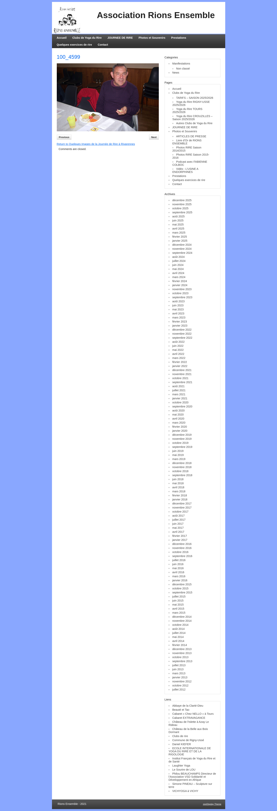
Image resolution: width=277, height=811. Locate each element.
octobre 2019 (180, 442)
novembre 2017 (182, 507)
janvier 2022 (179, 366)
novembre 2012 (182, 681)
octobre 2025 (180, 208)
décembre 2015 (182, 584)
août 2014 (178, 628)
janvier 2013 (179, 677)
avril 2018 (178, 487)
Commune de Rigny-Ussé (188, 740)
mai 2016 (178, 568)
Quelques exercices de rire (74, 44)
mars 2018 (178, 491)
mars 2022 (178, 357)
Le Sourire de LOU (183, 769)
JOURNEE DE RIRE (120, 37)
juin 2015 (177, 600)
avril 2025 (178, 228)
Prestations (178, 37)
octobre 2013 (180, 657)
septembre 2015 (182, 592)
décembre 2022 (182, 329)
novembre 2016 (182, 548)
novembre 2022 (182, 333)
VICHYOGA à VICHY (185, 791)
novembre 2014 (182, 620)
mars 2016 (178, 576)
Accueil (62, 37)
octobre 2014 (180, 624)
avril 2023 (178, 313)
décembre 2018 (182, 463)
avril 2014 (178, 641)
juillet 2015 (179, 596)
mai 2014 (178, 636)
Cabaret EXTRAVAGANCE (188, 717)
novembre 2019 (182, 438)
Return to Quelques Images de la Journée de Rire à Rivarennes (96, 144)
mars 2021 (178, 394)
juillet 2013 (179, 665)
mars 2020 (178, 422)
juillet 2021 (179, 390)
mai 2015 (178, 604)
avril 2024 (178, 273)
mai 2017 (178, 527)
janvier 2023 (179, 325)
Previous (64, 137)
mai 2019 (178, 455)
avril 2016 (178, 572)
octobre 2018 (180, 471)
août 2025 (178, 216)
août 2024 (178, 256)
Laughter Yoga (181, 765)
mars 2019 (178, 459)
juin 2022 (177, 345)
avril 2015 (178, 608)
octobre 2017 (180, 511)
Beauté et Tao (180, 709)
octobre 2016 (180, 552)
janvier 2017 (179, 539)
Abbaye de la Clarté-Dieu (187, 705)
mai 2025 (178, 224)
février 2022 (179, 362)
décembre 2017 (182, 503)
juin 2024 (177, 264)
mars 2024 (178, 277)
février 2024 (179, 281)
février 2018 (179, 495)
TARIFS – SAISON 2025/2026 (194, 97)
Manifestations (181, 63)
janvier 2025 (179, 240)
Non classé (183, 68)
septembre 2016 (182, 556)
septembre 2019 (182, 446)
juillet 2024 (179, 260)
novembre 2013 (182, 653)
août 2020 (178, 410)
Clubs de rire (180, 736)
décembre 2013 (182, 649)
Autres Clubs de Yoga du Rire (194, 123)
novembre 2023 (182, 289)
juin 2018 (177, 479)
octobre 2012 (180, 685)
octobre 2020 (180, 402)
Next (153, 137)
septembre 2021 (182, 382)
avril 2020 (178, 418)
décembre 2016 (182, 543)
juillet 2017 (179, 519)
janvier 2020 (179, 430)
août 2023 (178, 301)
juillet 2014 (179, 632)
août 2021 (178, 386)
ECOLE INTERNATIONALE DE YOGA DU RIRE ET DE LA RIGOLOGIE (190, 751)
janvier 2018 (179, 499)
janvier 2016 (179, 580)
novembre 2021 (182, 374)
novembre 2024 (182, 248)
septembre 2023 (182, 297)
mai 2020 (178, 414)
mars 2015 (178, 612)
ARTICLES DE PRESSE (191, 136)
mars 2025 (178, 232)
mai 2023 (178, 309)
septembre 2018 (182, 475)
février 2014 (179, 645)
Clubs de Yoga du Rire (87, 37)
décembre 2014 (182, 616)
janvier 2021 (179, 398)
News (175, 72)
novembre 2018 (182, 467)
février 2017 (179, 535)
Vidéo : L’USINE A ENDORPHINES (185, 170)
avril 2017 (178, 531)
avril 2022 (178, 353)
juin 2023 (177, 305)
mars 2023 (178, 317)
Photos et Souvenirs (152, 37)
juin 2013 (177, 669)
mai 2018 (178, 483)
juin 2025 (177, 220)
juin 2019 (177, 450)
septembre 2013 (182, 661)
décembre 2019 (182, 434)
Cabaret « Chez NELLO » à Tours (193, 713)
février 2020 (179, 426)
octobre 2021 (180, 378)
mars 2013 (178, 673)
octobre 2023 (180, 293)
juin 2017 (177, 523)
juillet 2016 (179, 560)
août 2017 (178, 515)
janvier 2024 (179, 285)
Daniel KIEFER (181, 744)
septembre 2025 (182, 212)
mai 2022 (178, 349)
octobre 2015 (180, 588)
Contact (103, 44)
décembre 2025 (182, 200)
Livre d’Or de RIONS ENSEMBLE (187, 142)
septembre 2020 (182, 406)
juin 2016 (177, 564)
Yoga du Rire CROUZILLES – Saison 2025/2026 (192, 118)
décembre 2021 (182, 370)
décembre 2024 (182, 244)
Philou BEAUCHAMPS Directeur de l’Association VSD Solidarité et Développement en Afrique (192, 776)
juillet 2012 (179, 689)
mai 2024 (178, 269)
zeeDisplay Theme (212, 804)
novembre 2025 (182, 204)
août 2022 (178, 341)
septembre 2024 (182, 252)
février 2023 (179, 321)
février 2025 (179, 236)
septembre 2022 (182, 337)
